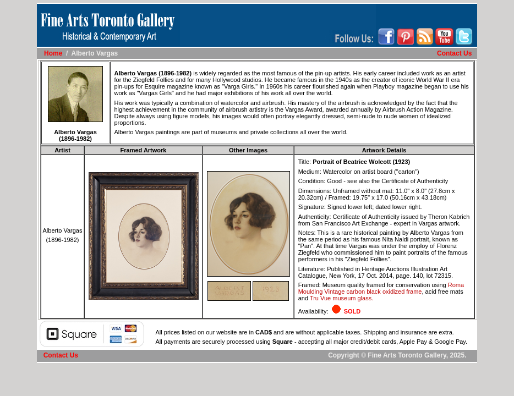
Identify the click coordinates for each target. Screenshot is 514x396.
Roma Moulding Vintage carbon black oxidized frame (381, 288)
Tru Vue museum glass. (341, 298)
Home (53, 53)
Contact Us (454, 53)
